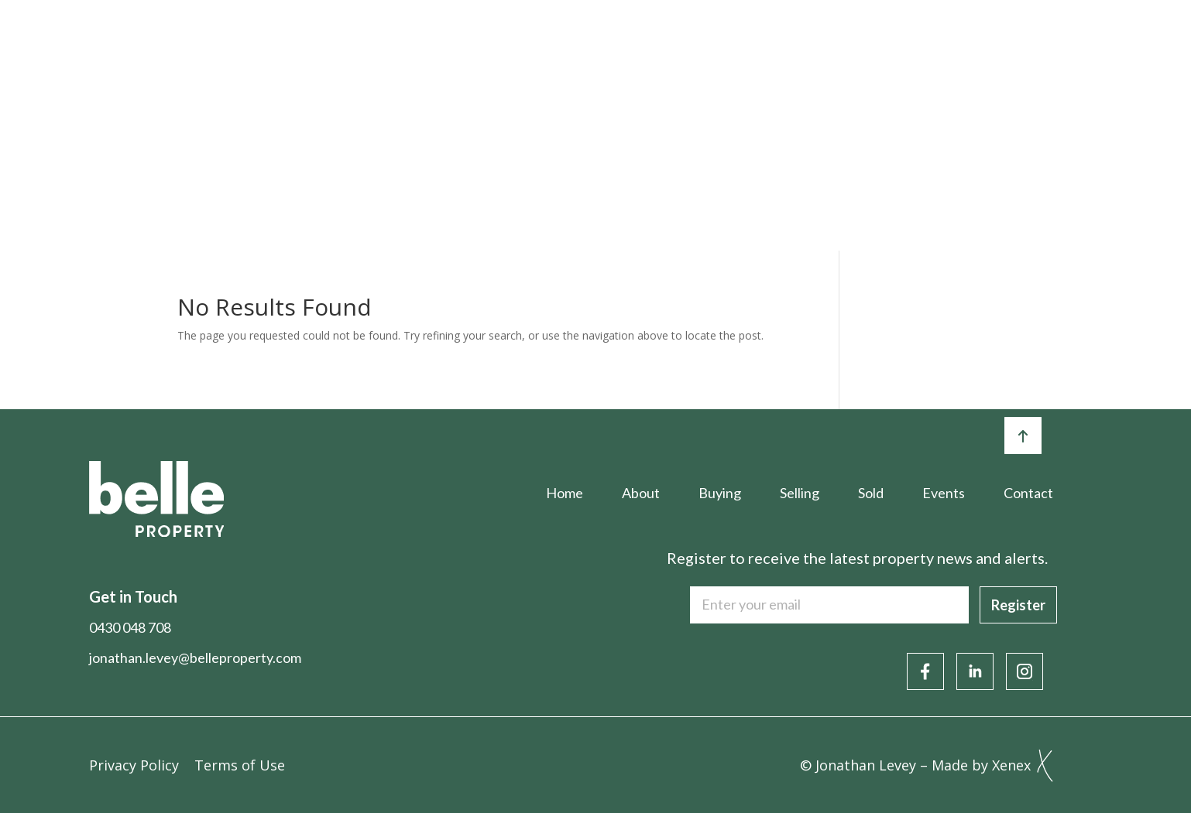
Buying (524, 44)
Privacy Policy (134, 765)
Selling (618, 44)
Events (789, 44)
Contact (1071, 44)
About (432, 44)
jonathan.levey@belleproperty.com (195, 657)
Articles (887, 44)
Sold (703, 44)
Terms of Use (239, 765)
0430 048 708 (130, 627)
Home (342, 44)
